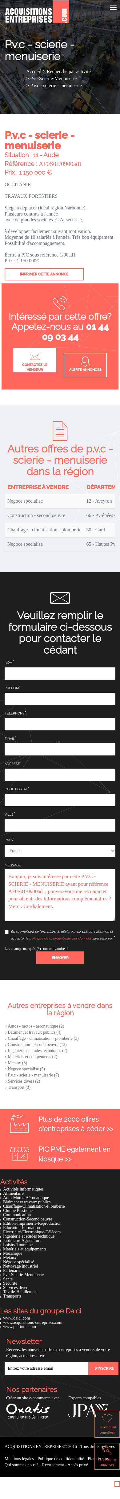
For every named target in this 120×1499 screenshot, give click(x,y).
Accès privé (77, 1465)
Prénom (12, 688)
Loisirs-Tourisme (18, 1244)
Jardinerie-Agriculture (22, 1240)
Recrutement (53, 1465)
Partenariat (12, 1270)
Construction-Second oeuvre (27, 1219)
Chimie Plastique (18, 1210)
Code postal (16, 789)
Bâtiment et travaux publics (26, 1202)
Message (13, 865)
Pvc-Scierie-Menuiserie (23, 1274)
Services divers (16, 1287)
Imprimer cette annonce (44, 274)
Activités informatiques (23, 1189)
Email (10, 739)
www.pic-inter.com (19, 1326)
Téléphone (15, 713)
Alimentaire (13, 1193)
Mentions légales (19, 1459)
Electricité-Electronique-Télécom (32, 1232)
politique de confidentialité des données (60, 938)
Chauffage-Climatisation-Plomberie (34, 1206)
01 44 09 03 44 (75, 331)
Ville (9, 815)
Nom (9, 663)
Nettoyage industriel (20, 1266)
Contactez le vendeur (34, 361)
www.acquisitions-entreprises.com (32, 1322)
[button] (60, 957)
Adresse (12, 764)
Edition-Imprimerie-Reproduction (32, 1223)
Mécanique (12, 1253)
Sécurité (10, 1283)
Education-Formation (21, 1227)
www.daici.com (16, 1318)
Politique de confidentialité (61, 1459)
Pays (9, 840)
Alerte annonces (85, 364)
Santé (8, 1279)
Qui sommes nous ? (21, 1465)
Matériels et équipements (24, 1249)
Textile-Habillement (20, 1292)
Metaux (9, 1257)
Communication (17, 1215)
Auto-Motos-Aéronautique (26, 1197)
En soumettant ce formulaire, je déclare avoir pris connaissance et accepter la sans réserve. (59, 935)
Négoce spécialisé (18, 1262)
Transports (12, 1296)
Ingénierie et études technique (29, 1236)
